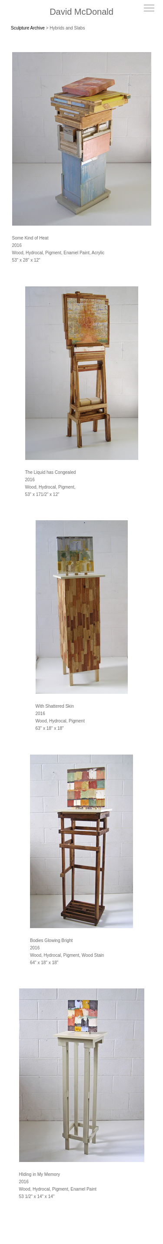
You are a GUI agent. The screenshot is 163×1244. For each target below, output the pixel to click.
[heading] (81, 12)
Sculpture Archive (28, 28)
